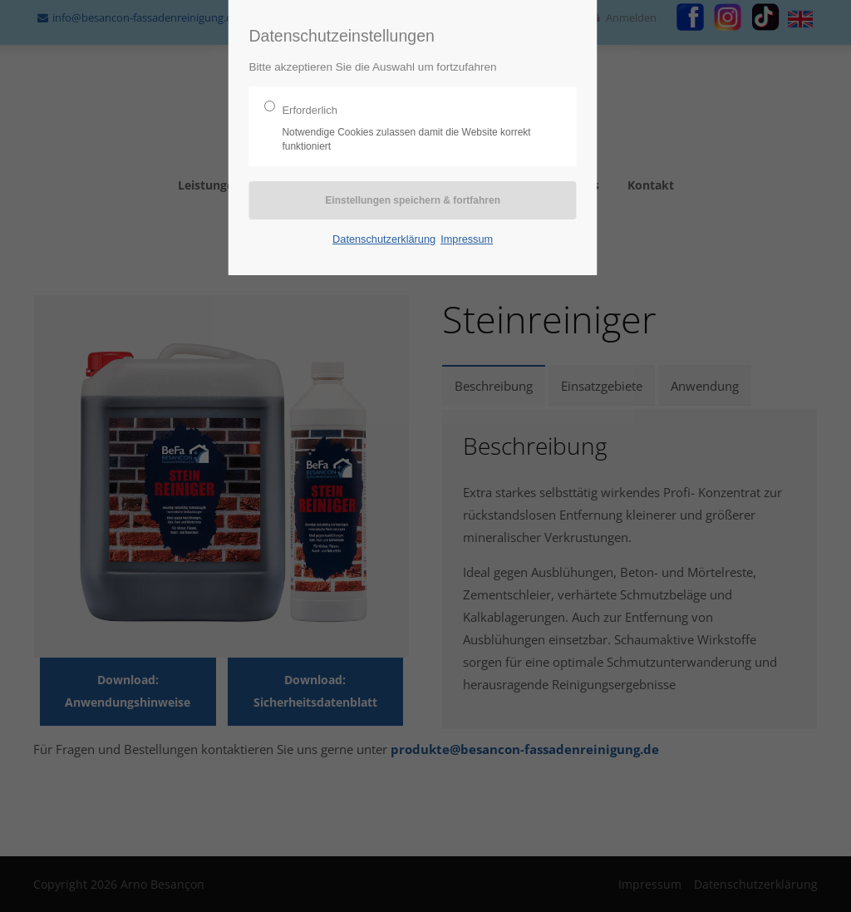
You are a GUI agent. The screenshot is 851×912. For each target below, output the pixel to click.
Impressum (466, 239)
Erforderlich (406, 129)
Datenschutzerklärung (383, 239)
